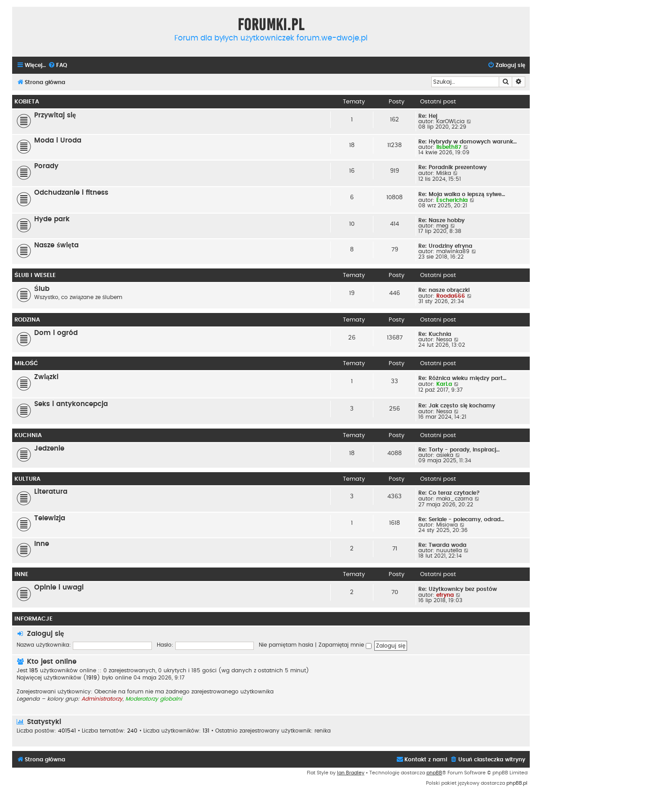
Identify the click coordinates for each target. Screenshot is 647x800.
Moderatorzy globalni (153, 699)
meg (442, 225)
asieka (444, 455)
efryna (445, 595)
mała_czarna (454, 498)
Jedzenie (49, 448)
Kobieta (26, 101)
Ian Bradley (350, 772)
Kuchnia (28, 435)
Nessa (444, 339)
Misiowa (447, 524)
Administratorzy (102, 699)
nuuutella (449, 550)
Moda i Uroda (57, 140)
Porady (46, 166)
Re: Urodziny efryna (445, 246)
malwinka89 (453, 251)
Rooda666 (450, 296)
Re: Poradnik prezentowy (452, 167)
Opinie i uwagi (59, 587)
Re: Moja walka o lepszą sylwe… (461, 194)
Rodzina (27, 320)
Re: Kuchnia (434, 334)
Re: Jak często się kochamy (456, 405)
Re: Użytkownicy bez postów (457, 589)
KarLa (444, 384)
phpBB (434, 772)
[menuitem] (57, 65)
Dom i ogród (56, 333)
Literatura (50, 491)
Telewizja (49, 518)
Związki (46, 377)
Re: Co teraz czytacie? (449, 493)
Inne (41, 544)
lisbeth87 (448, 147)
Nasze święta (56, 245)
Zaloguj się (45, 633)
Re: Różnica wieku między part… (462, 378)
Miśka (443, 173)
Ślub (41, 289)
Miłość (26, 363)
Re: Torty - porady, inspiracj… (459, 449)
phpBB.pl (516, 783)
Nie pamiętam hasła (286, 645)
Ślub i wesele (35, 275)
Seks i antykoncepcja (71, 404)
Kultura (27, 479)
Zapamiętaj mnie (345, 645)
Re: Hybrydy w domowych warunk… (467, 141)
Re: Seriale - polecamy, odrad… (461, 519)
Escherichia (452, 200)
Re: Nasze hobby (441, 220)
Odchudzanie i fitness (71, 192)
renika (323, 730)
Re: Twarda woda (442, 545)
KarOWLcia (450, 121)
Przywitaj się (55, 115)
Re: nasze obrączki (444, 290)
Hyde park (52, 219)
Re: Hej (427, 116)
